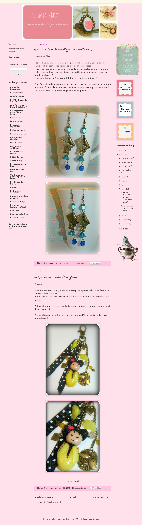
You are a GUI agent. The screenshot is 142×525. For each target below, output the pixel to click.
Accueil (73, 497)
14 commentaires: (79, 488)
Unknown (14, 45)
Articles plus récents (44, 497)
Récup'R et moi (17, 218)
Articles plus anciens (101, 497)
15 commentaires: (79, 263)
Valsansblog (16, 161)
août (124, 177)
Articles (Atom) (54, 502)
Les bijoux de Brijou (16, 183)
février (125, 220)
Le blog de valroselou (15, 192)
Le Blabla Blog (17, 202)
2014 (121, 151)
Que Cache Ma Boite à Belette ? (18, 106)
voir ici (53, 294)
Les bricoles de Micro (17, 153)
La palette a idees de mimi (19, 197)
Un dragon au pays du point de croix (18, 177)
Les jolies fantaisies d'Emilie (19, 206)
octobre (125, 166)
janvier (125, 224)
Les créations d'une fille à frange (16, 112)
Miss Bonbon (16, 143)
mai (124, 185)
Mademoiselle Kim (19, 214)
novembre (126, 162)
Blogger (96, 519)
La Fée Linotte (17, 118)
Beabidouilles (16, 93)
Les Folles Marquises (15, 88)
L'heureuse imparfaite (15, 126)
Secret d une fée (18, 134)
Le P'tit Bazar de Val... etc (18, 101)
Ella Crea (14, 211)
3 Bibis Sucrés (16, 157)
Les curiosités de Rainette (18, 165)
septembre (126, 170)
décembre (126, 158)
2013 (121, 155)
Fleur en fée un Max (17, 171)
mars (124, 216)
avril (124, 189)
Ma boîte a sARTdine (15, 147)
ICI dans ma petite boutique (80, 78)
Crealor (13, 187)
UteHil (79, 519)
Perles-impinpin (17, 130)
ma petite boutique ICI (73, 315)
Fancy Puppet (16, 121)
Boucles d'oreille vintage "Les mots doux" (63, 50)
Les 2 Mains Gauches (16, 138)
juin (123, 181)
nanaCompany (17, 96)
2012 (121, 229)
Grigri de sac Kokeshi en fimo (55, 277)
